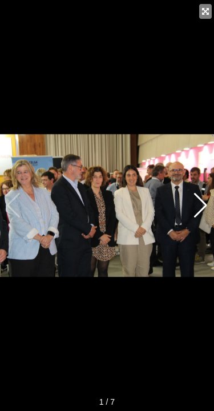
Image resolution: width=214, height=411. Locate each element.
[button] (200, 205)
